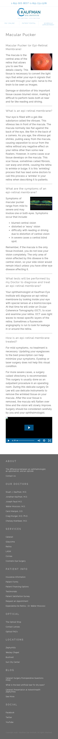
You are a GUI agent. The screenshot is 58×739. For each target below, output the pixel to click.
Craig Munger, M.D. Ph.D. (17, 516)
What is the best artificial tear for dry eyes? (25, 685)
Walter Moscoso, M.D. (15, 507)
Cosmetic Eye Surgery (16, 561)
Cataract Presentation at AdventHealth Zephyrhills (23, 691)
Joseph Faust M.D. (14, 502)
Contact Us (11, 476)
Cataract (9, 537)
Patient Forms (12, 582)
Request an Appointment (17, 601)
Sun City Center (13, 662)
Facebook (10, 713)
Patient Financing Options (17, 587)
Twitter (9, 717)
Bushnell (10, 657)
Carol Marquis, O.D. (14, 511)
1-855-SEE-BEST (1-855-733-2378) (29, 3)
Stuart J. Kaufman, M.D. (16, 492)
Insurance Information (16, 577)
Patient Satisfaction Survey (18, 596)
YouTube (9, 722)
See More (10, 697)
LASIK (8, 551)
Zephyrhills (11, 648)
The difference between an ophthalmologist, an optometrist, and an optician (26, 470)
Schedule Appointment (48, 24)
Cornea (9, 556)
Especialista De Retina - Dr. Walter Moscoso (25, 606)
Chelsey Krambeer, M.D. (16, 521)
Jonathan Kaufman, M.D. (17, 497)
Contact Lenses (13, 627)
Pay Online (10, 23)
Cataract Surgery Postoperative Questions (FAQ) (24, 679)
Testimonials (11, 592)
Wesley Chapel (12, 653)
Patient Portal (29, 23)
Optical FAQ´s (12, 632)
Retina (8, 547)
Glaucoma (10, 542)
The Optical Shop (13, 622)
